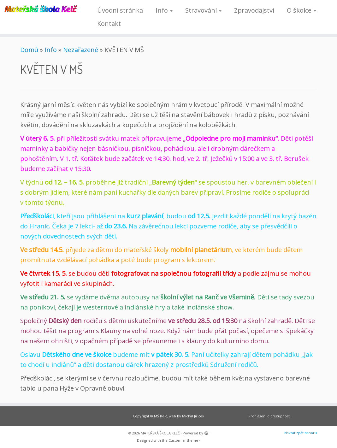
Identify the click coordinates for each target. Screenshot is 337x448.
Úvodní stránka (120, 10)
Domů (29, 49)
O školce (301, 10)
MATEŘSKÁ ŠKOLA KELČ (160, 433)
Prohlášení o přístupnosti (269, 416)
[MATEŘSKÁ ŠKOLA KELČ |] (39, 8)
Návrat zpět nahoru (300, 432)
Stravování (203, 10)
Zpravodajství (254, 10)
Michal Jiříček (193, 416)
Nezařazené (80, 49)
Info (164, 10)
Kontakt (109, 23)
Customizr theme (183, 440)
